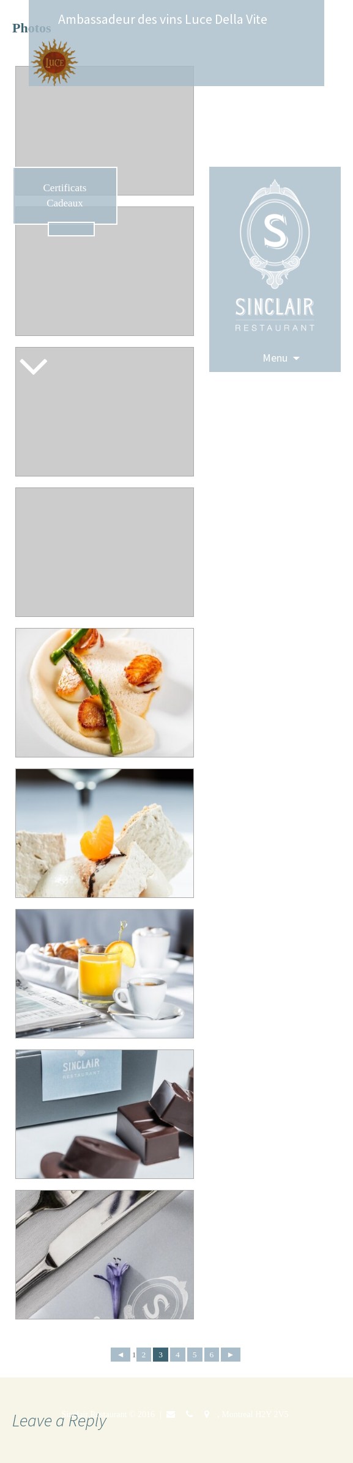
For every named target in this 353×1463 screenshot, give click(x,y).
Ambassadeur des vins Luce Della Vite (162, 18)
